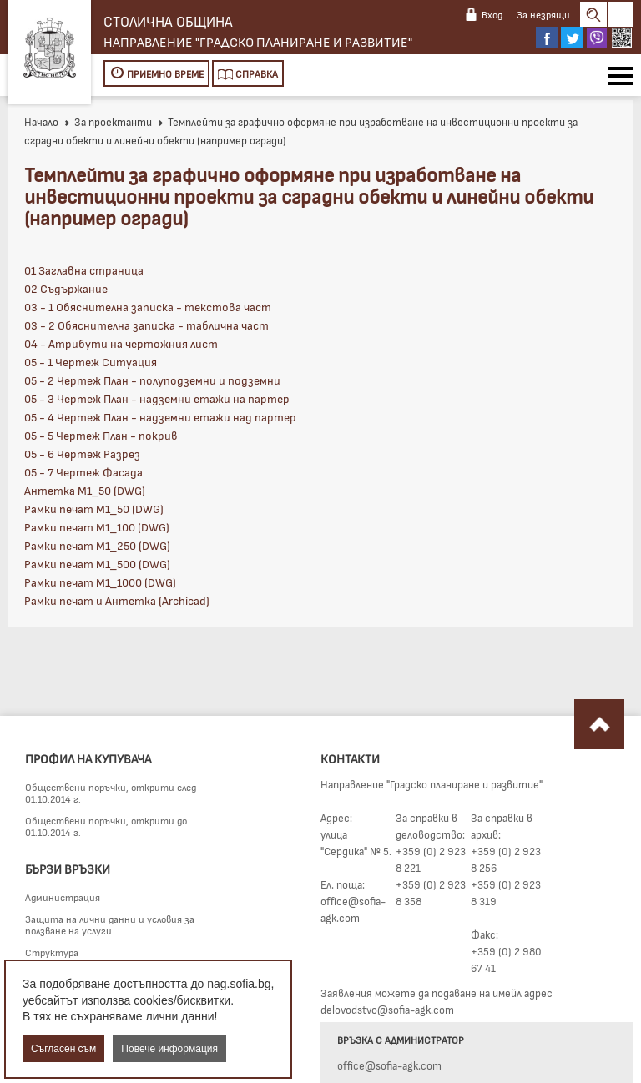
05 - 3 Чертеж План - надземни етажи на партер (157, 398)
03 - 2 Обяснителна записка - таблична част (146, 325)
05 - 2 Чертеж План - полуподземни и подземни (152, 380)
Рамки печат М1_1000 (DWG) (100, 582)
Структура (51, 952)
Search (593, 14)
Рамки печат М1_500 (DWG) (97, 564)
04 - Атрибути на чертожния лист (121, 343)
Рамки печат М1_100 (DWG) (96, 527)
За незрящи (543, 14)
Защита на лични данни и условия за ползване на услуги (109, 924)
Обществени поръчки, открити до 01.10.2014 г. (106, 826)
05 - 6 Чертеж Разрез (82, 453)
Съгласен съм (63, 1049)
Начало (41, 121)
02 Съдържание (66, 288)
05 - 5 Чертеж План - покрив (101, 435)
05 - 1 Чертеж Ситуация (90, 362)
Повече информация (169, 1049)
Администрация (62, 897)
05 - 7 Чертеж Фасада (83, 472)
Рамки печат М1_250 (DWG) (97, 545)
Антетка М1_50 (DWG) (84, 490)
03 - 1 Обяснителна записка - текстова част (147, 307)
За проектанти (107, 121)
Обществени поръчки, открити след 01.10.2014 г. (110, 792)
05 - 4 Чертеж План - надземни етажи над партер (160, 417)
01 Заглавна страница (84, 270)
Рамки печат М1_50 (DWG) (94, 508)
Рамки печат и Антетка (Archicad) (116, 600)
